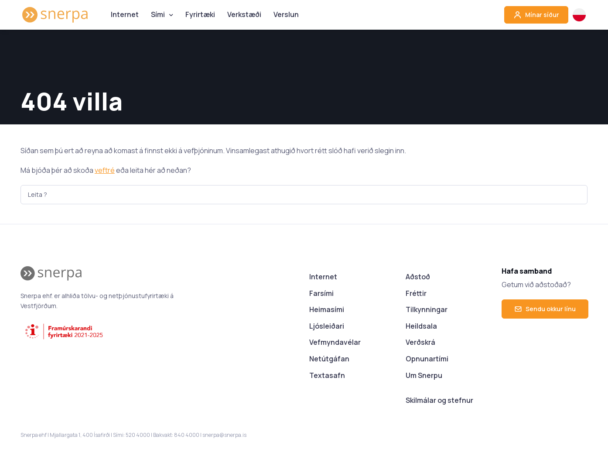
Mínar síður (536, 14)
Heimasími (326, 309)
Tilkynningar (426, 309)
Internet (125, 14)
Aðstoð (418, 276)
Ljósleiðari (326, 326)
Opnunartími (427, 359)
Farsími (321, 293)
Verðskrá (420, 342)
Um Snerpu (424, 375)
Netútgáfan (329, 359)
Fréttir (416, 293)
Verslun (286, 14)
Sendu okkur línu (545, 309)
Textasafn (327, 375)
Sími (158, 14)
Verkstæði (244, 14)
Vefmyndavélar (335, 342)
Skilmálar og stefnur (439, 400)
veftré (105, 170)
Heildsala (421, 326)
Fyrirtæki (200, 14)
